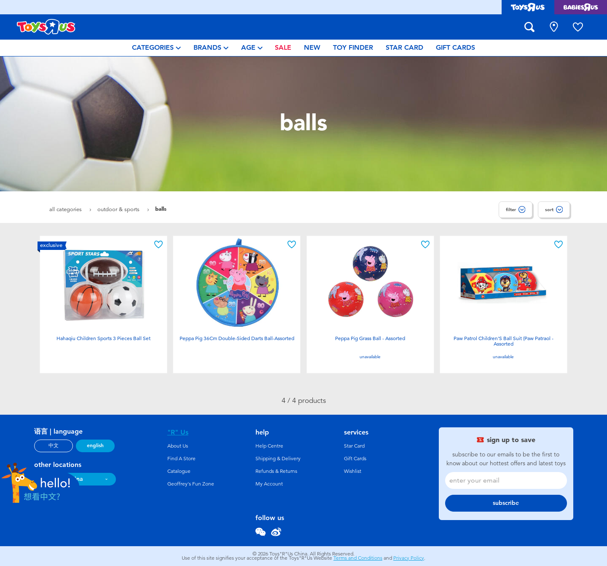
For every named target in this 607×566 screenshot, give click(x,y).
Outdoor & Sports (119, 209)
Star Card (354, 446)
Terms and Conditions (357, 558)
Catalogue (179, 471)
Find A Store (181, 458)
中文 (53, 445)
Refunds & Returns (276, 471)
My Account (269, 484)
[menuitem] (156, 48)
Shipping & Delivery (278, 458)
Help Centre (269, 446)
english (95, 445)
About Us (177, 446)
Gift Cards (355, 458)
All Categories (66, 209)
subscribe (506, 503)
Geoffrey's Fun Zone (190, 484)
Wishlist (352, 471)
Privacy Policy (408, 558)
